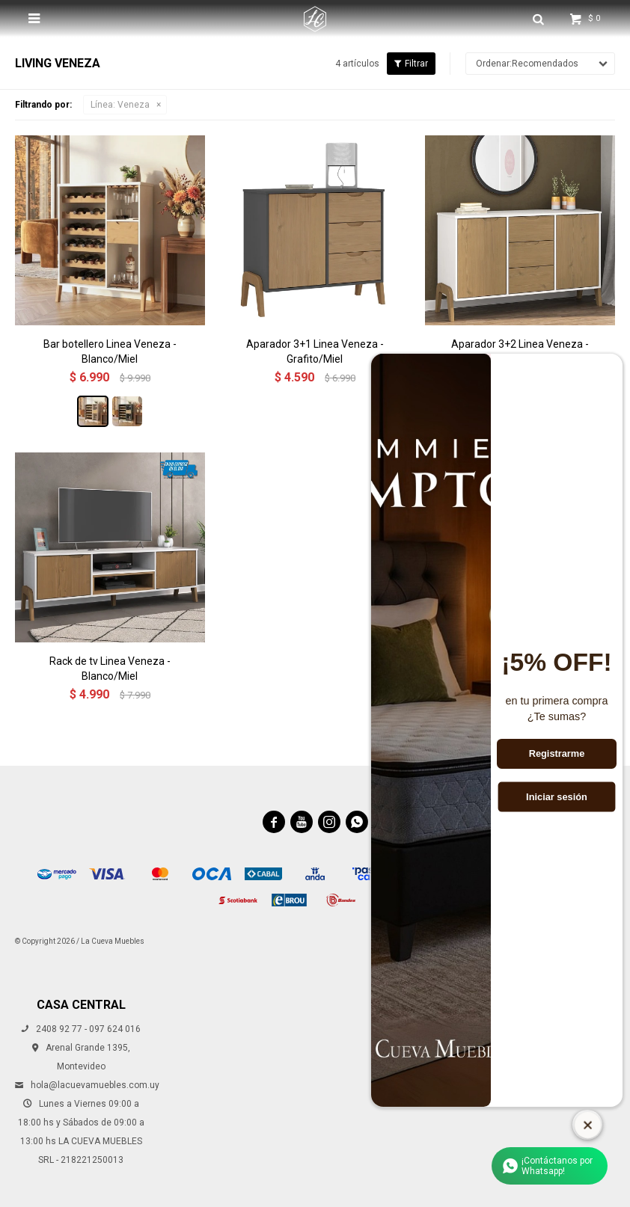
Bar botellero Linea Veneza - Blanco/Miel (110, 351)
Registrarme (557, 754)
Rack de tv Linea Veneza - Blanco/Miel (110, 668)
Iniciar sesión (556, 796)
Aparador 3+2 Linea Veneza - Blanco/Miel (520, 351)
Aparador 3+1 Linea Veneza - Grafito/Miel (315, 351)
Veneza (120, 104)
